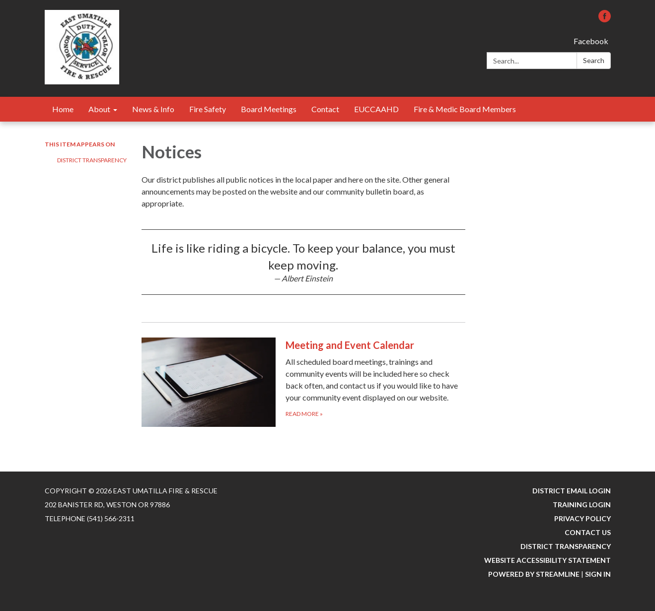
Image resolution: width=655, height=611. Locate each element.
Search (593, 60)
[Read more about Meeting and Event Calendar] (304, 382)
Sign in (598, 574)
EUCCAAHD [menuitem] (376, 109)
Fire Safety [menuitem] (207, 109)
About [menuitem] (99, 109)
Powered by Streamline (534, 574)
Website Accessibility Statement (547, 560)
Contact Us (588, 532)
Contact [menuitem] (325, 109)
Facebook (591, 41)
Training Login (582, 504)
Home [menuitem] (62, 109)
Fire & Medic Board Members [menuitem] (465, 109)
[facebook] (604, 19)
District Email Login (571, 490)
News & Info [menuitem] (153, 109)
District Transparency (92, 160)
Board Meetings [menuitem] (268, 109)
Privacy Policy (582, 518)
